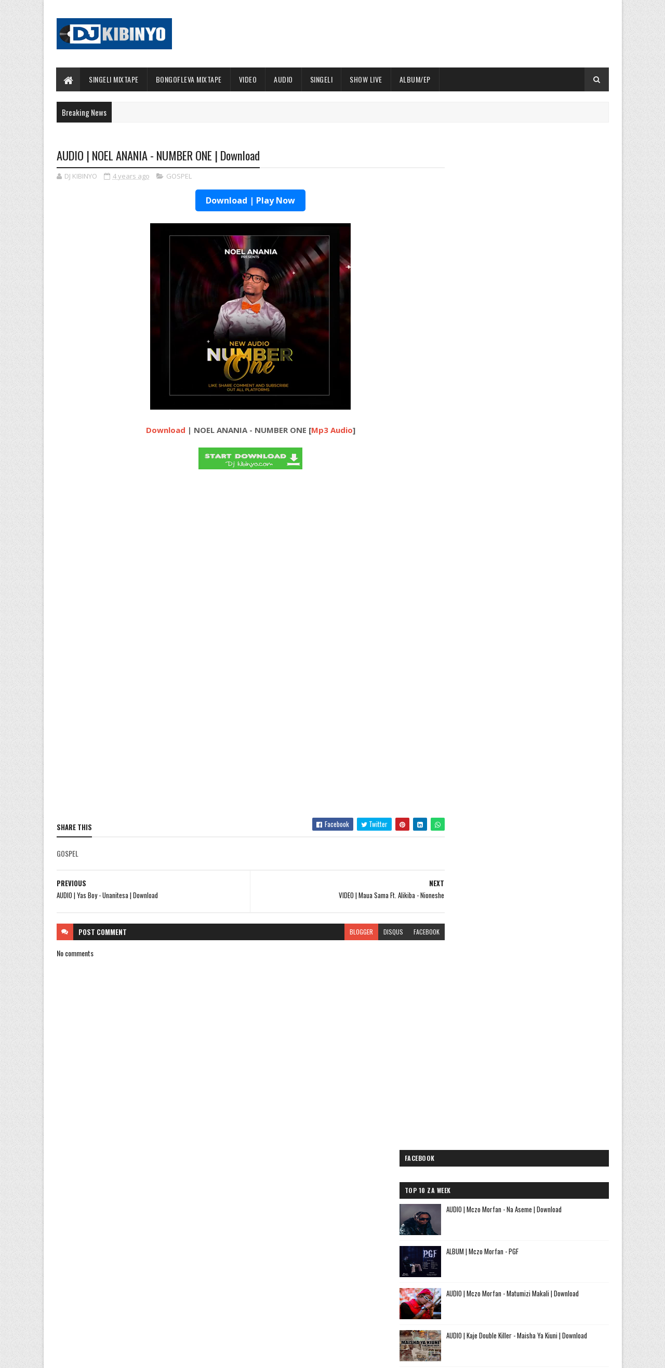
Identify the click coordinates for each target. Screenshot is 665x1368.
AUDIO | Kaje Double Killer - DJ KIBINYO (505, 995)
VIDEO (248, 79)
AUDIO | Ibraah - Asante (481, 1057)
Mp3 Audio (321, 430)
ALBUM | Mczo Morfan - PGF (526, 268)
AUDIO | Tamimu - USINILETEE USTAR (501, 1032)
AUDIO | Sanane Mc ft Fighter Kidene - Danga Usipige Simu (515, 1086)
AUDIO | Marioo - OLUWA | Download (148, 1216)
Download (155, 430)
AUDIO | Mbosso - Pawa (479, 958)
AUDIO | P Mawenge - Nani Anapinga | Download (351, 1258)
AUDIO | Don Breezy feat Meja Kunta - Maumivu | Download (538, 483)
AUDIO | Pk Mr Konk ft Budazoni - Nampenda (515, 970)
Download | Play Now (240, 201)
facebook (406, 932)
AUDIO (284, 79)
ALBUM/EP (415, 79)
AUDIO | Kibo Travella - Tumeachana (500, 1008)
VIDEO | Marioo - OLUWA (133, 1300)
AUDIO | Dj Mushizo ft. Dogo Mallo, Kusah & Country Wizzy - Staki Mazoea (513, 1120)
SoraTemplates (105, 1353)
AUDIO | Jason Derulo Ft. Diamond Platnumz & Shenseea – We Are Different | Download (548, 399)
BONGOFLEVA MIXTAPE (189, 79)
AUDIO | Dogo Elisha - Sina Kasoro (498, 946)
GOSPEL (179, 176)
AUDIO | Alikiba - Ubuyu (480, 1148)
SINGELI (321, 79)
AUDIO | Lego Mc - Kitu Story (489, 1019)
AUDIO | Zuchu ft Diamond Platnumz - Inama (515, 1136)
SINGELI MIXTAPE (114, 79)
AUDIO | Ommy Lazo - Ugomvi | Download (541, 604)
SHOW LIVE (366, 79)
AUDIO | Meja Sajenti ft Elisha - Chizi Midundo (517, 1069)
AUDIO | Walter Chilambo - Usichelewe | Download (354, 1300)
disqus (373, 932)
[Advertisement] (240, 735)
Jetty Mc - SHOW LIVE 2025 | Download (341, 1216)
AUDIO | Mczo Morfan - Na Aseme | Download (547, 226)
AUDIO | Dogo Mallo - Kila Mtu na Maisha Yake (515, 933)
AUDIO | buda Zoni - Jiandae (487, 1044)
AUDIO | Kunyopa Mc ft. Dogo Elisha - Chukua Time (524, 1103)
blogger (341, 932)
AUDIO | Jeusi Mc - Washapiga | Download (508, 921)
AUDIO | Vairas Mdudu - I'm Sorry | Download (547, 520)
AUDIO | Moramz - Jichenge (486, 983)
